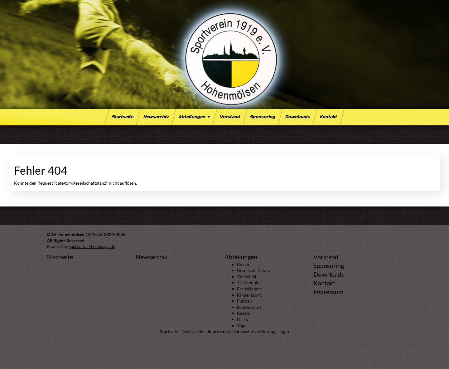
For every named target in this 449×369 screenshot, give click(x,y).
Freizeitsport (249, 288)
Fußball (244, 300)
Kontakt (328, 116)
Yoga (241, 325)
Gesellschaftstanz (254, 270)
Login (283, 331)
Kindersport (249, 295)
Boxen (243, 264)
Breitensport (249, 307)
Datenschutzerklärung (253, 331)
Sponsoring (262, 116)
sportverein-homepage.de (92, 246)
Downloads (298, 116)
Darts (242, 319)
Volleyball (246, 276)
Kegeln (243, 313)
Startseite (122, 116)
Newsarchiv (156, 116)
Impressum (328, 291)
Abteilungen (194, 116)
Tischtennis (248, 282)
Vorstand (230, 116)
